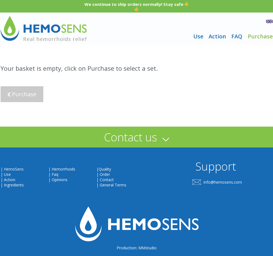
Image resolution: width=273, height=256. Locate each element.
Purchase (260, 36)
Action (217, 36)
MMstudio (147, 247)
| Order (103, 174)
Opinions (59, 179)
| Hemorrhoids (61, 169)
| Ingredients (12, 185)
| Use (6, 174)
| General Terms (111, 185)
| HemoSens (12, 169)
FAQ (236, 36)
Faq (55, 174)
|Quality (103, 169)
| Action (8, 179)
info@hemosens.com (223, 182)
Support (215, 166)
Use (198, 36)
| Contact (105, 179)
